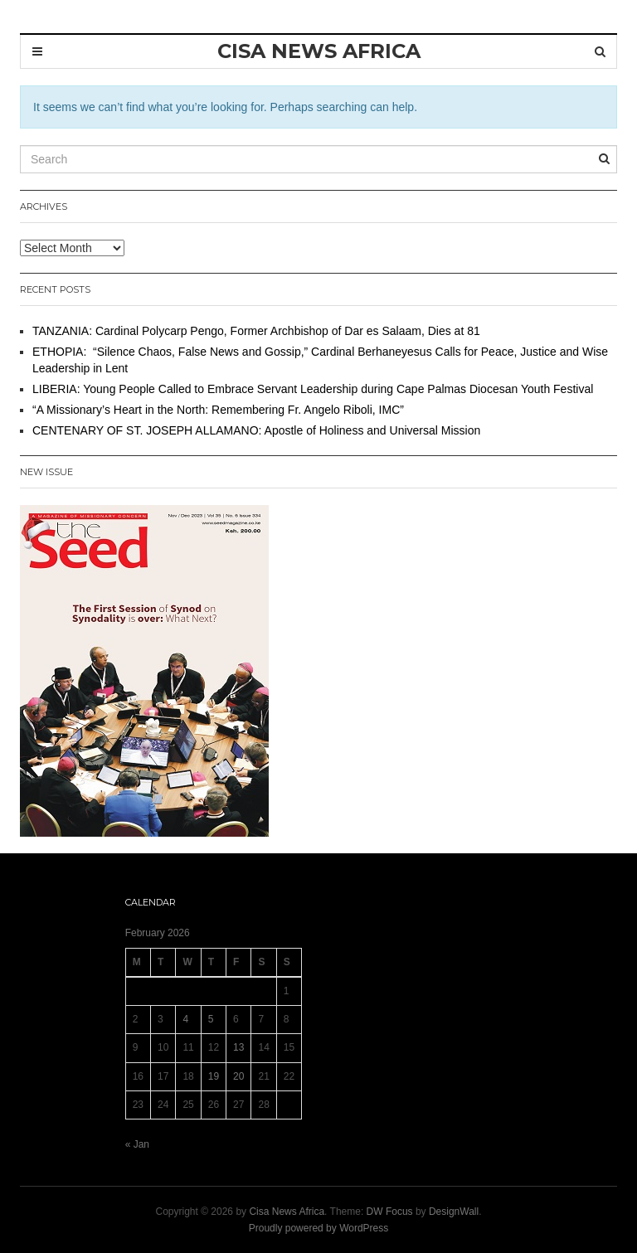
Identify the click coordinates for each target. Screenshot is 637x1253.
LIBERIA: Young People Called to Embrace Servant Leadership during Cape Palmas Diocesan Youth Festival (312, 389)
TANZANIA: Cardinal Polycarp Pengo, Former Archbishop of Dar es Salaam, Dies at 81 (256, 331)
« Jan (137, 1144)
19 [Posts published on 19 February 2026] (213, 1076)
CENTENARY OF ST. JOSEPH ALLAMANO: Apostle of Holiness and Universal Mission (256, 430)
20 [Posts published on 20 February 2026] (238, 1076)
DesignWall (454, 1211)
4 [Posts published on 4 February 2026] (185, 1019)
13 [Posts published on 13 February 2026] (238, 1047)
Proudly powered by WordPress (319, 1228)
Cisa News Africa (286, 1211)
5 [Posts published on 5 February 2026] (211, 1019)
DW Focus (390, 1211)
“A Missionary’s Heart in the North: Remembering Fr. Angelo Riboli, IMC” (218, 409)
